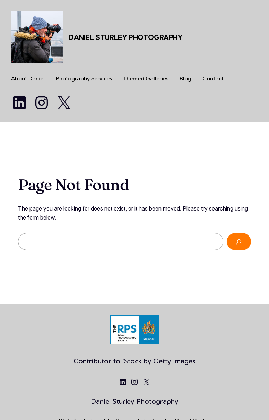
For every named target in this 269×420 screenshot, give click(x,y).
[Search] (239, 241)
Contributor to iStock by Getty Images (134, 361)
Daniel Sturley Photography (125, 37)
